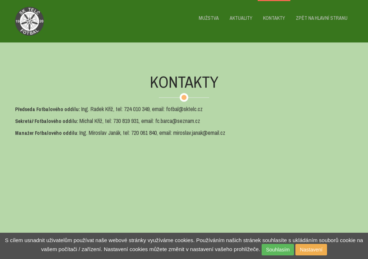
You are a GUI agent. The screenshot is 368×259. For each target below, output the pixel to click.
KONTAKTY (274, 18)
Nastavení (311, 250)
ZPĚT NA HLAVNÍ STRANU (322, 18)
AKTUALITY (241, 18)
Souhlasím (278, 250)
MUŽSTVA (209, 18)
